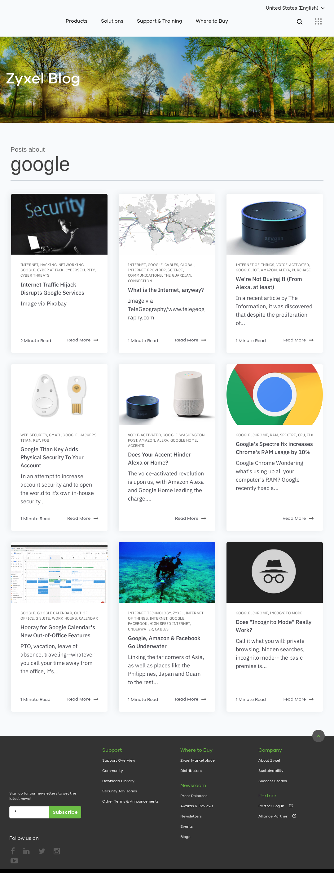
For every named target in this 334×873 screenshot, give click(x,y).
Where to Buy (212, 21)
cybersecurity (80, 270)
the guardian (177, 275)
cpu (301, 435)
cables (171, 264)
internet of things (255, 264)
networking (71, 264)
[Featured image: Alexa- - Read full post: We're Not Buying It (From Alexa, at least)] (274, 224)
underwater (140, 629)
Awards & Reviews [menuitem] (196, 806)
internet (29, 264)
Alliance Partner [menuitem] (273, 816)
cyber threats (34, 275)
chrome (260, 435)
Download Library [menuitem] (118, 781)
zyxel (178, 613)
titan (25, 440)
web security (33, 435)
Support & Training (159, 21)
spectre (288, 435)
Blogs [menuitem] (185, 837)
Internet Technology (149, 613)
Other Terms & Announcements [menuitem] (130, 801)
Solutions (112, 21)
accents (136, 445)
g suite (43, 618)
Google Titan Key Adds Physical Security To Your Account (52, 457)
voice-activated (292, 264)
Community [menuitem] (112, 770)
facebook (137, 623)
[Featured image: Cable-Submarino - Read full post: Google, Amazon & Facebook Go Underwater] (167, 572)
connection (140, 280)
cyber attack (50, 270)
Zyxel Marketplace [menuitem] (197, 760)
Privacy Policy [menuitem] (269, 859)
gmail (55, 435)
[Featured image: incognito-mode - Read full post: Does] (274, 572)
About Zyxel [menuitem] (269, 760)
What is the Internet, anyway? (166, 289)
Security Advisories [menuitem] (119, 791)
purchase (301, 270)
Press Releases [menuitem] (193, 796)
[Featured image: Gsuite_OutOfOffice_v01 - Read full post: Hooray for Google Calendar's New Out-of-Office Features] (59, 572)
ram (274, 435)
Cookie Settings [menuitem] (308, 859)
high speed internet (170, 623)
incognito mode (286, 613)
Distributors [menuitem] (191, 770)
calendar (88, 618)
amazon (269, 270)
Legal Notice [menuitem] (197, 859)
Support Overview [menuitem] (118, 760)
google (27, 270)
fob (45, 440)
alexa (284, 270)
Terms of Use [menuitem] (232, 859)
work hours (64, 618)
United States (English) (292, 8)
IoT (256, 270)
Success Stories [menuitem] (272, 781)
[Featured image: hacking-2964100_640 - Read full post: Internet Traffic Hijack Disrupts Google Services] (59, 224)
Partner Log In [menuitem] (271, 806)
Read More (82, 340)
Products (76, 21)
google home (183, 440)
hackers (88, 435)
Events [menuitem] (186, 826)
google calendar (54, 613)
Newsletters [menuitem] (191, 816)
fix (310, 435)
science (175, 270)
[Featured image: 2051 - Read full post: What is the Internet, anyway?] (167, 224)
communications (145, 275)
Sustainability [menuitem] (270, 770)
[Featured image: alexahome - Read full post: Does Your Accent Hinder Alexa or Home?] (167, 394)
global (187, 264)
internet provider (147, 270)
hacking (48, 264)
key (36, 440)
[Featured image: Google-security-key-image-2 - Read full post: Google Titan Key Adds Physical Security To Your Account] (59, 394)
